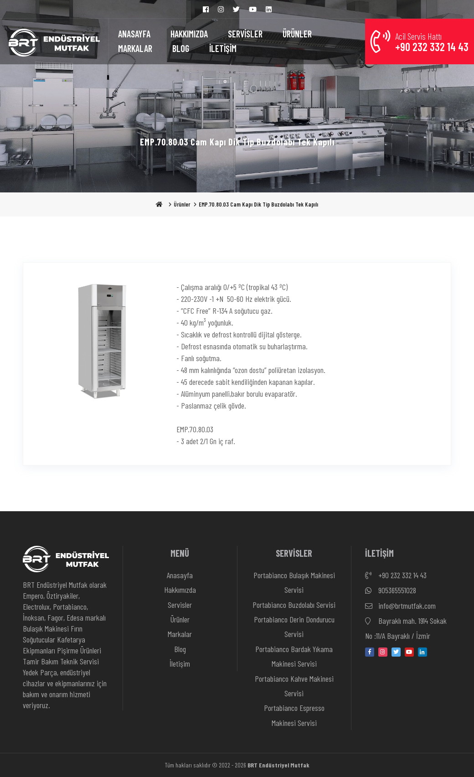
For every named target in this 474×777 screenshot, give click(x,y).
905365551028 (390, 590)
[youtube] (409, 652)
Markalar (180, 634)
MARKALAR (135, 48)
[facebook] (369, 652)
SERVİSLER (245, 33)
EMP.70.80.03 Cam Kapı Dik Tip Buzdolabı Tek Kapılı (258, 204)
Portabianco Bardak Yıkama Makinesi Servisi (294, 656)
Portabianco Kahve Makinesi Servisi (294, 685)
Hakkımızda (180, 590)
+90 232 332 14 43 (396, 575)
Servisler (180, 605)
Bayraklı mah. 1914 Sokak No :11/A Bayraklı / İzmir (406, 627)
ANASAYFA (134, 33)
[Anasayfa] (54, 41)
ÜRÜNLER (297, 33)
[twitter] (396, 652)
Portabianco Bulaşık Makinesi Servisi (294, 582)
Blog (180, 649)
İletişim (180, 663)
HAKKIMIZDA (189, 33)
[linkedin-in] (422, 652)
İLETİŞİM (223, 48)
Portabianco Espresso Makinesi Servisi (294, 715)
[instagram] (382, 652)
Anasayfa (180, 575)
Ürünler (182, 204)
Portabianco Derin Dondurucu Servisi (294, 626)
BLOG (180, 48)
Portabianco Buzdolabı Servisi (293, 605)
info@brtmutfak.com (400, 606)
